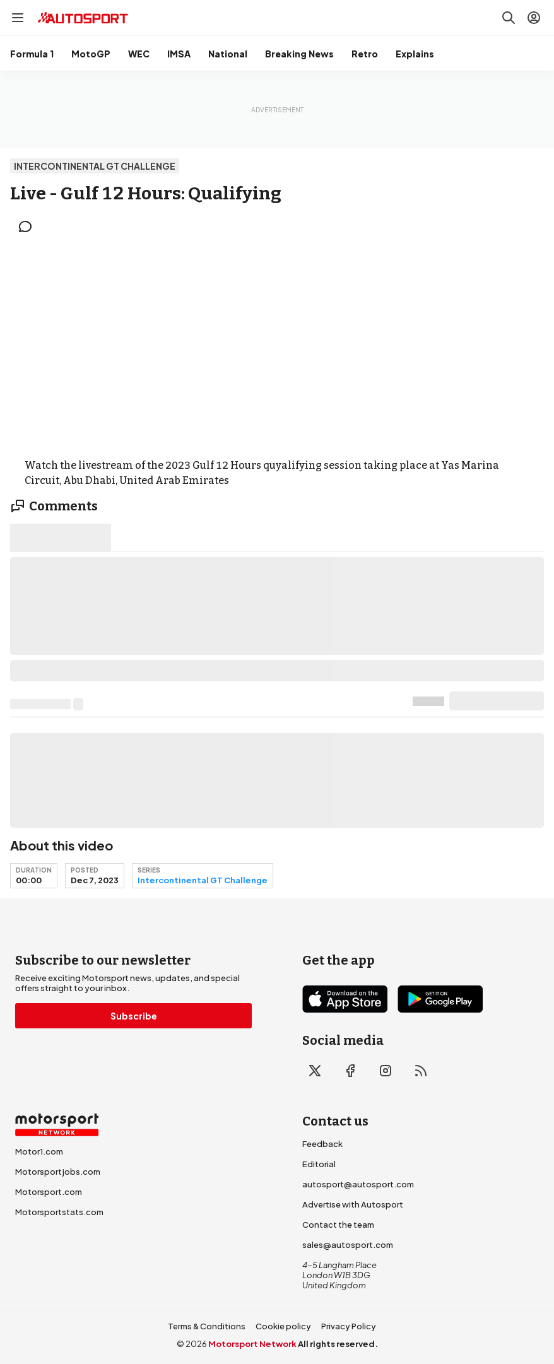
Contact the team (338, 1225)
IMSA (179, 53)
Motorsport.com (48, 1192)
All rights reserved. (338, 1344)
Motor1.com (39, 1151)
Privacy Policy (348, 1326)
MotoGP (90, 53)
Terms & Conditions (206, 1326)
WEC (139, 53)
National (227, 53)
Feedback (322, 1144)
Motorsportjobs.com (57, 1172)
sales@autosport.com (347, 1245)
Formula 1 (32, 53)
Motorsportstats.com (59, 1212)
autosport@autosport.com (358, 1184)
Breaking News (299, 53)
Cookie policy (283, 1326)
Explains (415, 53)
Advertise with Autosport (352, 1204)
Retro (364, 53)
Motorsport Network (252, 1344)
